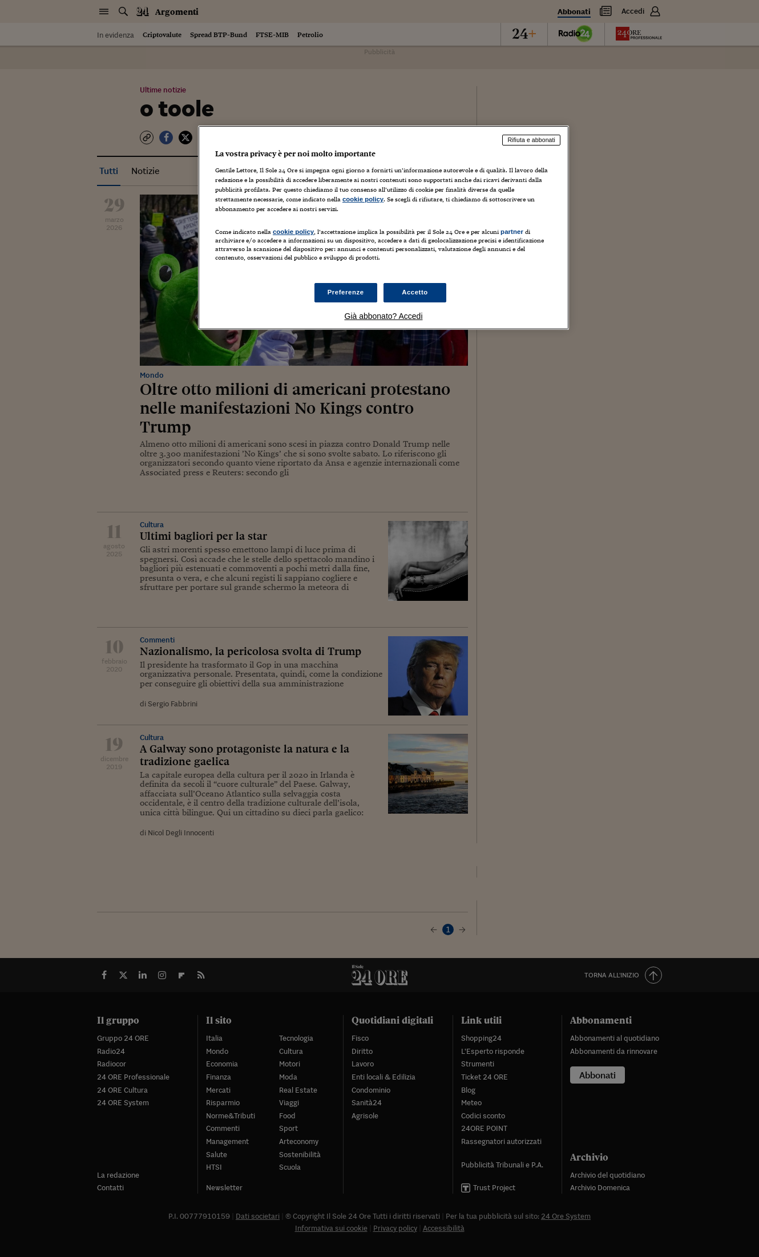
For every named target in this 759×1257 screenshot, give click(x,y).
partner (511, 231)
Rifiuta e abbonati (531, 139)
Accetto (415, 292)
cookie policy (362, 199)
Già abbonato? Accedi (384, 316)
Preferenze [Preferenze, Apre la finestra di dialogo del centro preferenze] (346, 292)
